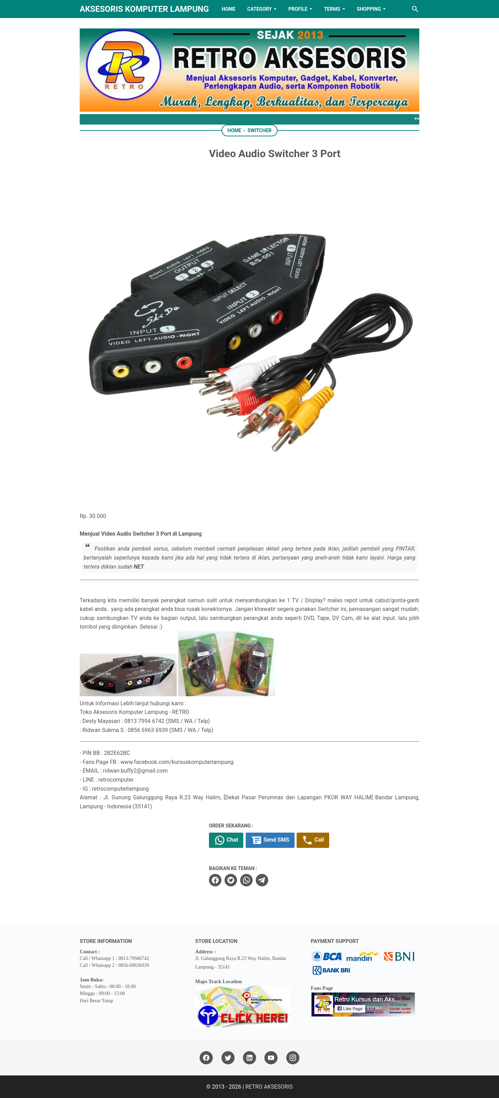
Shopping (369, 9)
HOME (229, 9)
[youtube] (271, 1058)
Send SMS (270, 840)
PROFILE (297, 9)
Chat (226, 840)
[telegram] (262, 880)
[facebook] (215, 880)
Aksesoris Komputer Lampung (144, 9)
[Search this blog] (415, 9)
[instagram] (292, 1058)
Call (313, 840)
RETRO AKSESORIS (269, 1086)
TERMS (332, 9)
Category (259, 9)
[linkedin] (249, 1058)
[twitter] (231, 880)
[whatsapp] (246, 880)
